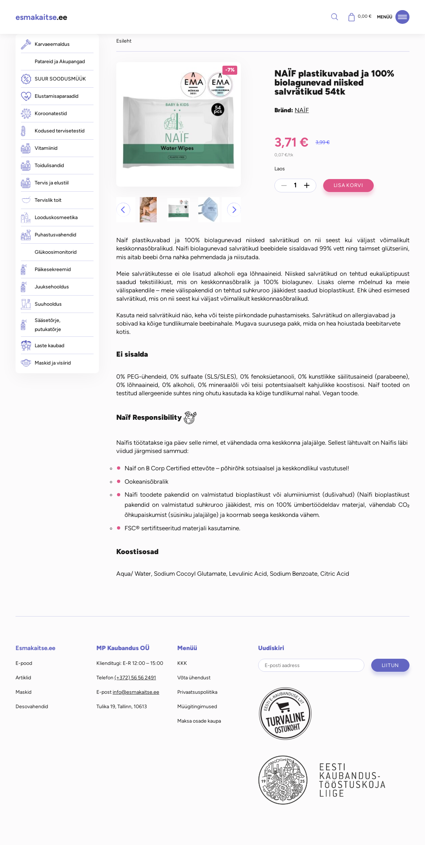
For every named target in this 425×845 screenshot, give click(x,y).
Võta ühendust (194, 677)
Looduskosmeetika (49, 217)
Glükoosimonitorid (56, 252)
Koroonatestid (44, 114)
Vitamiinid (39, 148)
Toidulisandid (42, 166)
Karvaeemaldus (45, 44)
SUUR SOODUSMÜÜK (53, 79)
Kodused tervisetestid (52, 131)
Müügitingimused (197, 706)
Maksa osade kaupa (199, 721)
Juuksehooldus (45, 287)
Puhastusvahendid (48, 235)
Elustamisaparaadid (49, 96)
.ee (41, 17)
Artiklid (23, 677)
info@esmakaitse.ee (136, 692)
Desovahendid (32, 706)
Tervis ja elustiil (45, 183)
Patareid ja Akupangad (60, 61)
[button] (123, 210)
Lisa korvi (348, 185)
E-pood (24, 663)
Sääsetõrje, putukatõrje (41, 325)
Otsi (334, 16)
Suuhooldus (41, 304)
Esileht (123, 41)
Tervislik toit (41, 200)
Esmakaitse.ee (35, 648)
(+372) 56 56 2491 (135, 677)
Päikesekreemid (46, 269)
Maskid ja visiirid (46, 363)
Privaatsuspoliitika (197, 692)
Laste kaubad (42, 345)
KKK (182, 663)
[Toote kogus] (295, 185)
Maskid (23, 692)
